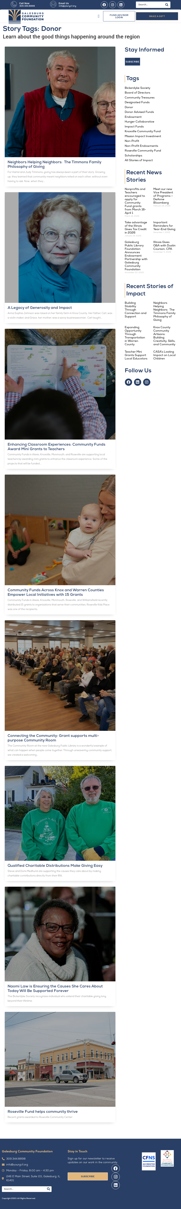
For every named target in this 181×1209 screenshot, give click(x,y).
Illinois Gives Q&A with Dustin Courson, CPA (164, 246)
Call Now (24, 3)
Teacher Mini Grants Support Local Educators (136, 355)
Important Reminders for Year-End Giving (164, 226)
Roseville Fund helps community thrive (43, 1112)
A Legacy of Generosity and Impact (40, 308)
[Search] (167, 5)
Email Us (64, 3)
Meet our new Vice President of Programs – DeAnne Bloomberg (163, 196)
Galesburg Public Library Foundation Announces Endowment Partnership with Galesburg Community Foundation (136, 256)
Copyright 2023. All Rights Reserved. (18, 1198)
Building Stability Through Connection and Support (136, 310)
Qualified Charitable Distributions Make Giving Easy (55, 866)
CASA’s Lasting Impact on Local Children (164, 355)
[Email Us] (53, 4)
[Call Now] (14, 4)
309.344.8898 (27, 6)
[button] (98, 16)
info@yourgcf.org (67, 6)
